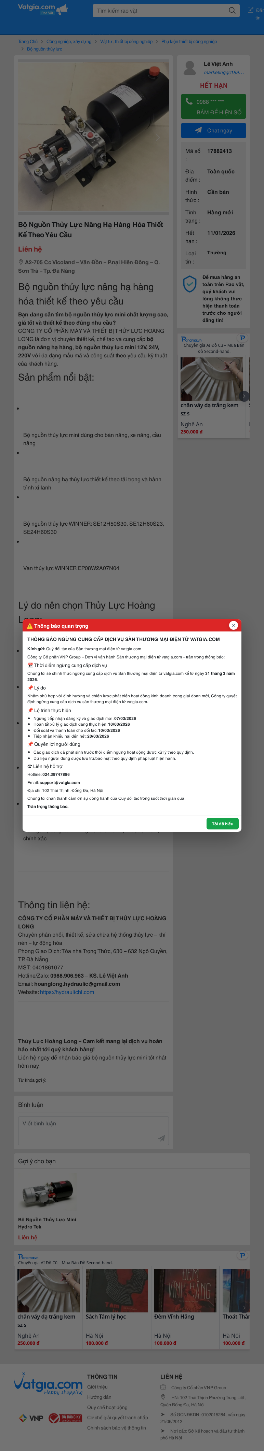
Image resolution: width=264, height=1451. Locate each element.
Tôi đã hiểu (222, 823)
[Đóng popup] (233, 625)
